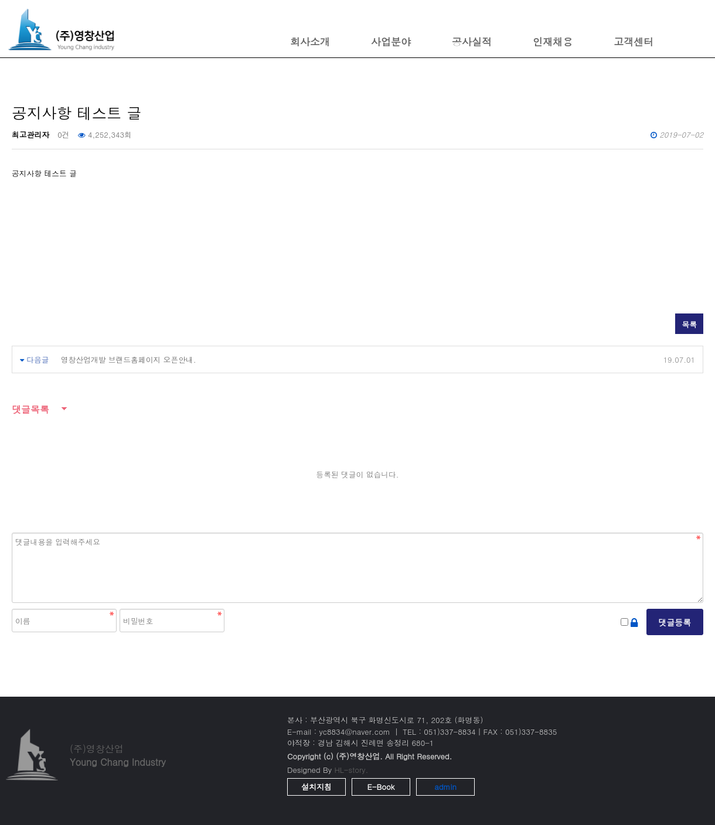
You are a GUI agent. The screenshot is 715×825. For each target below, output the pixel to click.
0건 (63, 134)
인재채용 (553, 42)
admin (445, 786)
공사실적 (472, 42)
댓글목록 (30, 409)
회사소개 (310, 42)
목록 (689, 324)
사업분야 (391, 42)
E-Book (381, 786)
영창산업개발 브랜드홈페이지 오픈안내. (128, 359)
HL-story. (351, 769)
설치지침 (316, 786)
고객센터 (633, 42)
